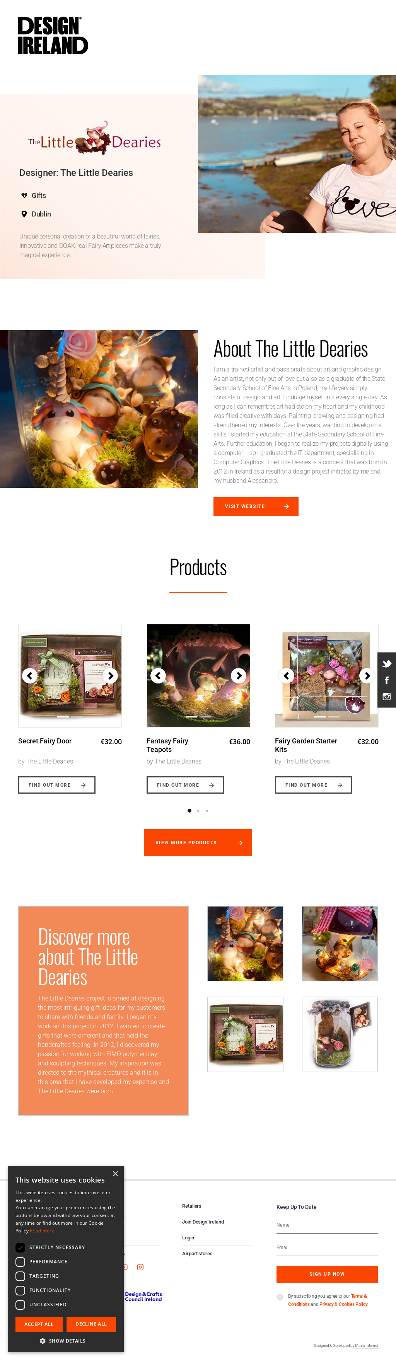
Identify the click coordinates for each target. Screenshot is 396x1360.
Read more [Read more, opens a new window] (42, 1230)
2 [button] (198, 811)
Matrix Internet (366, 1345)
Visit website (245, 506)
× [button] (115, 1174)
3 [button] (207, 811)
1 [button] (189, 811)
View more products (186, 842)
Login (188, 1238)
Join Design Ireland (203, 1222)
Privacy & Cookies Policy (343, 1304)
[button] (30, 675)
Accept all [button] (38, 1324)
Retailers (191, 1206)
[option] (70, 703)
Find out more (50, 785)
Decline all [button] (91, 1324)
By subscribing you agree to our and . (328, 1300)
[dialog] (66, 1259)
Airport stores (197, 1253)
